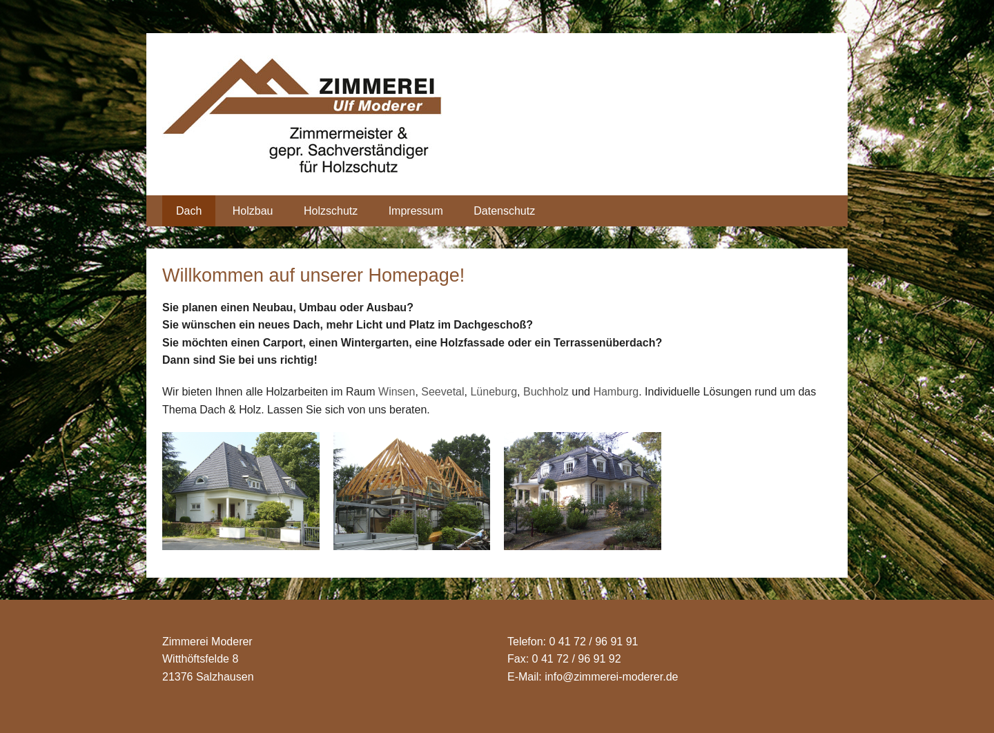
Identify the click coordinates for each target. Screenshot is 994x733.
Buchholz (546, 392)
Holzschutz (331, 211)
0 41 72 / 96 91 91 (593, 641)
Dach (189, 211)
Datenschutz (504, 211)
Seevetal (442, 392)
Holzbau (253, 211)
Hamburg (616, 392)
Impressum (416, 211)
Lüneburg (493, 392)
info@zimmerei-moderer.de (611, 677)
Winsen (396, 392)
